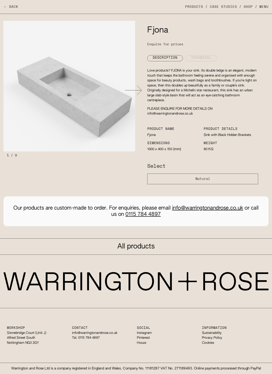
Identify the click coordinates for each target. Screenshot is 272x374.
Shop (248, 7)
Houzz (141, 342)
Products (194, 7)
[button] (133, 90)
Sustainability (212, 333)
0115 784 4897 (143, 214)
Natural (203, 179)
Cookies (208, 342)
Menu (264, 7)
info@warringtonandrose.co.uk (170, 113)
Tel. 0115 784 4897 (86, 337)
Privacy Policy (212, 337)
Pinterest (143, 337)
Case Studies (223, 7)
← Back (10, 7)
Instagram (144, 333)
